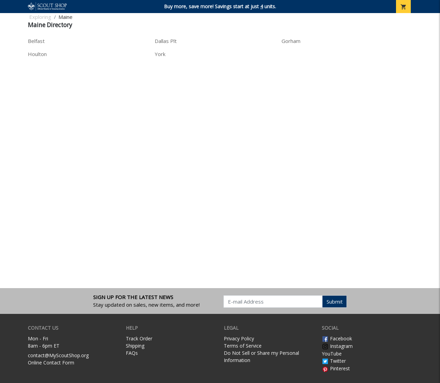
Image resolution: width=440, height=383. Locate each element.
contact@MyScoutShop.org (58, 355)
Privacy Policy (239, 338)
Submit (335, 301)
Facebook (337, 338)
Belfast (36, 40)
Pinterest (336, 368)
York (160, 54)
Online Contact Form (51, 362)
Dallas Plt (166, 40)
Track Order (139, 338)
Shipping (135, 345)
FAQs (132, 353)
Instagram (337, 346)
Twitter (334, 361)
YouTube (332, 353)
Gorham (291, 40)
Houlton (37, 54)
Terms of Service (243, 345)
